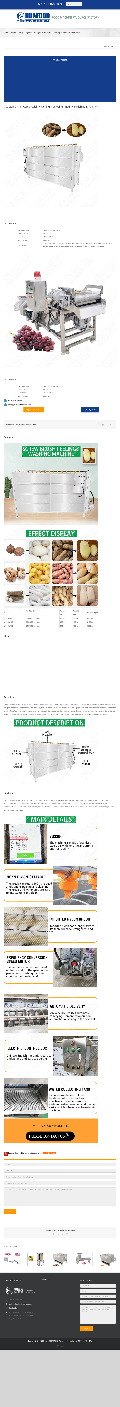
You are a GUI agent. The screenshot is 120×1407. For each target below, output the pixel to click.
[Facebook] (98, 425)
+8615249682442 (15, 400)
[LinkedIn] (102, 425)
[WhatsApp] (107, 425)
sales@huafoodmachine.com (19, 405)
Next (113, 46)
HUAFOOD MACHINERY (83, 1341)
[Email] (111, 425)
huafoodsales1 (15, 1308)
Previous (105, 46)
